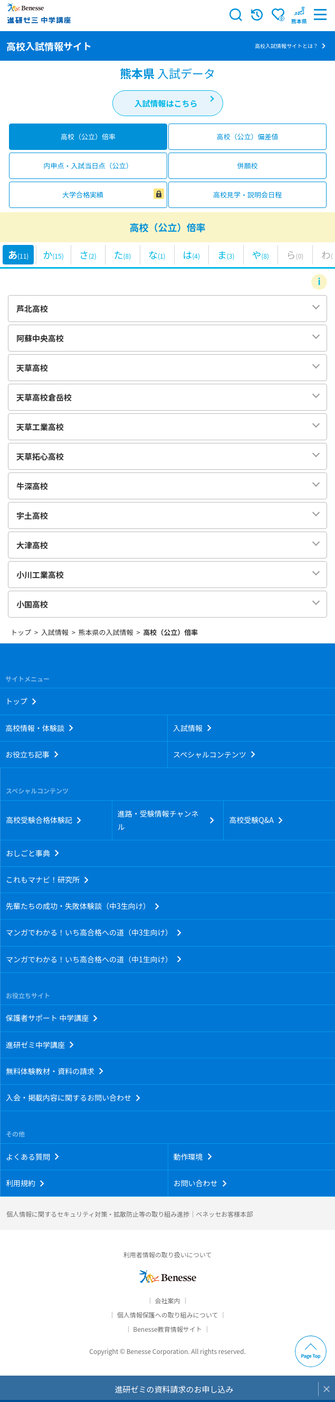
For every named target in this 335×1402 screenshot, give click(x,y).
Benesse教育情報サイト (167, 1328)
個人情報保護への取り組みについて (167, 1314)
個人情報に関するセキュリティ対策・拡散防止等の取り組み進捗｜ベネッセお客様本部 (129, 1213)
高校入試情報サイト (49, 46)
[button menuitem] (299, 15)
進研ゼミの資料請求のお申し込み (173, 1389)
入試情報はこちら (165, 103)
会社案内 (167, 1300)
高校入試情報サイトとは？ (286, 46)
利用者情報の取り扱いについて (167, 1254)
